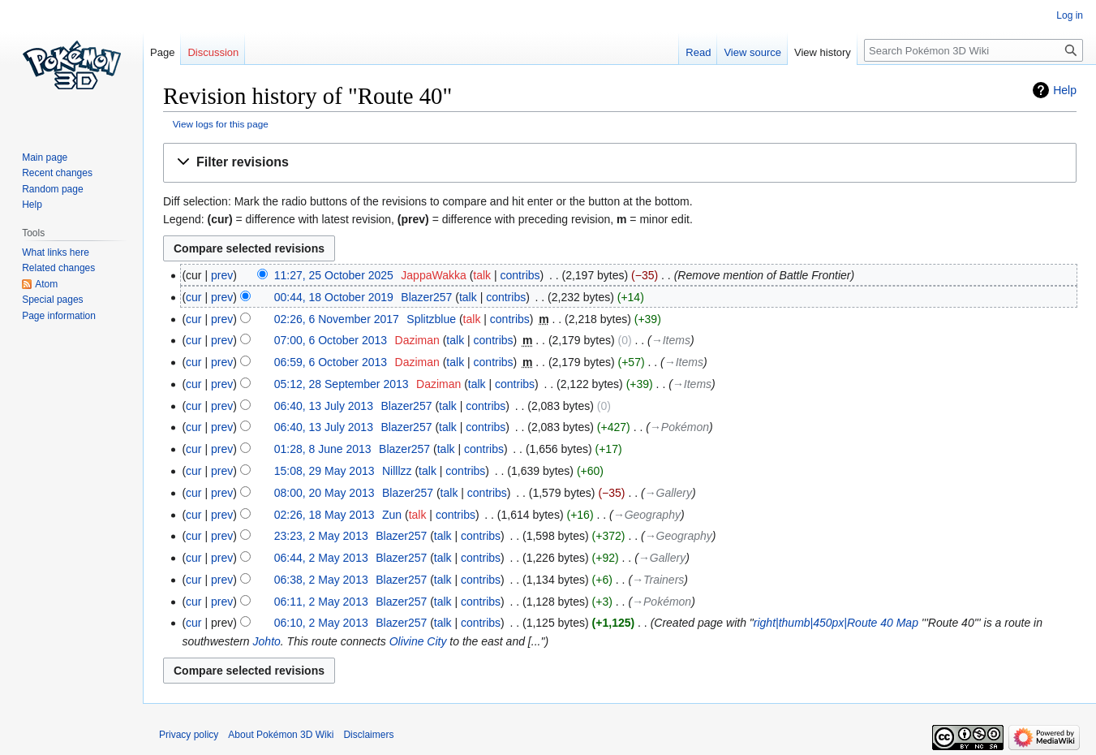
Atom (46, 284)
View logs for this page (221, 124)
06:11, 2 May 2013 (321, 601)
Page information (59, 315)
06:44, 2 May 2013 (321, 557)
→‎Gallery (668, 492)
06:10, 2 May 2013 (321, 622)
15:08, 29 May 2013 (324, 470)
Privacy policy (188, 734)
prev (222, 275)
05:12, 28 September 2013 (341, 384)
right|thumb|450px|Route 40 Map (836, 622)
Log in (1069, 15)
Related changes (58, 268)
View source (752, 52)
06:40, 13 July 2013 (323, 405)
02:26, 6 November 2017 (336, 319)
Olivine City (418, 641)
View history (822, 52)
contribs (520, 275)
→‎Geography (647, 514)
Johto (267, 641)
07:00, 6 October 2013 (330, 340)
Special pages (52, 299)
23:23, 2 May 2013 (321, 535)
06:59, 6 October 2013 (330, 362)
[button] (620, 163)
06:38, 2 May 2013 (321, 579)
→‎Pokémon (679, 427)
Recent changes (57, 173)
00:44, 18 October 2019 (333, 297)
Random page (52, 189)
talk (482, 275)
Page (162, 52)
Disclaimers (368, 734)
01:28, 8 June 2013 (323, 448)
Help (1065, 90)
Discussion (213, 52)
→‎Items (670, 340)
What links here (55, 252)
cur (193, 297)
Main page (44, 157)
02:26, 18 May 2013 (324, 514)
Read (698, 52)
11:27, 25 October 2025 (333, 275)
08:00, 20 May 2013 (324, 492)
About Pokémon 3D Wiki (280, 734)
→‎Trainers (658, 579)
